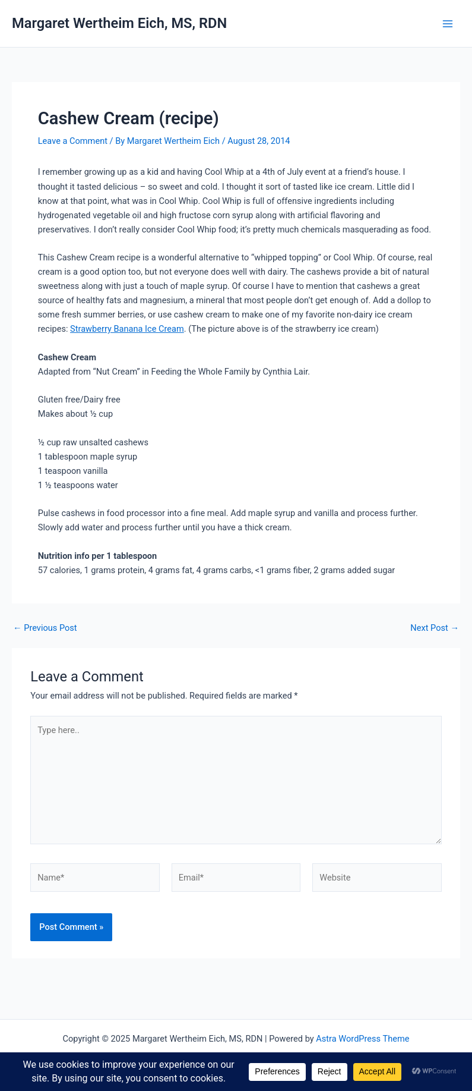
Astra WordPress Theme (362, 1038)
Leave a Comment (72, 141)
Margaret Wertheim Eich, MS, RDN (119, 23)
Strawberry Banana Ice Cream (127, 328)
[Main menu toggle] (447, 23)
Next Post (434, 628)
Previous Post (45, 628)
